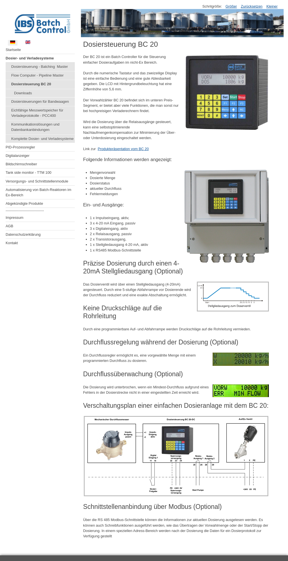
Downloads (23, 93)
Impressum (14, 217)
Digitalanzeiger (18, 155)
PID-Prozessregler (20, 147)
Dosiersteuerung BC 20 (31, 84)
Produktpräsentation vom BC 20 (123, 149)
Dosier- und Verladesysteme (30, 58)
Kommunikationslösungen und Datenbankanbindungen (35, 127)
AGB (9, 226)
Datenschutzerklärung (23, 234)
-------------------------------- (25, 210)
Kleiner (272, 6)
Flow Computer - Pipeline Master (37, 75)
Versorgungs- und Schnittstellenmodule (37, 181)
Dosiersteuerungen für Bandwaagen (40, 101)
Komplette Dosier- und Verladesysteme (42, 139)
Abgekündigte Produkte (24, 203)
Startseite (13, 50)
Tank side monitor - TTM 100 (28, 172)
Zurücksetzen (251, 6)
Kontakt (12, 243)
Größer (231, 6)
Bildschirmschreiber (21, 164)
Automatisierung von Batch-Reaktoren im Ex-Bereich (38, 192)
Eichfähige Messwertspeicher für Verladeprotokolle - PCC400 (37, 113)
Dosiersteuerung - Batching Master (39, 66)
